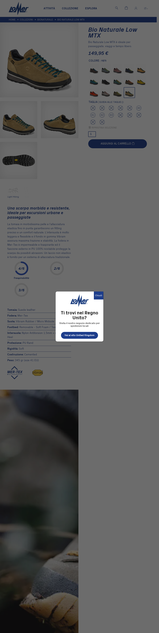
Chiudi (98, 295)
